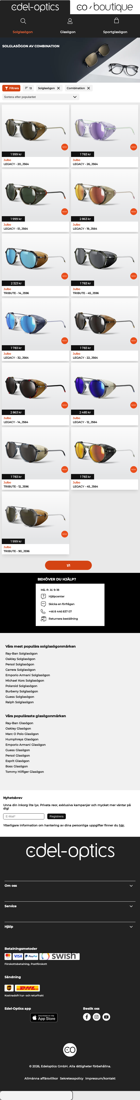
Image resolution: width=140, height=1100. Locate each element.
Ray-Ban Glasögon (19, 723)
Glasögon (68, 32)
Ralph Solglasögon (19, 702)
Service (69, 906)
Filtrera (11, 88)
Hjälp (69, 927)
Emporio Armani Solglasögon (27, 675)
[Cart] (116, 21)
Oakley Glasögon (18, 728)
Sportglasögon (115, 32)
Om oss (69, 886)
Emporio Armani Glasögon (25, 744)
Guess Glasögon (17, 750)
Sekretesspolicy (71, 1078)
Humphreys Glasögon (21, 739)
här (121, 825)
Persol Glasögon (17, 755)
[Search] (23, 21)
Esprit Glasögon (17, 761)
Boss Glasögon (16, 766)
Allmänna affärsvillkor (41, 1078)
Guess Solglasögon (19, 697)
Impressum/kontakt (100, 1078)
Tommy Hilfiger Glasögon (24, 771)
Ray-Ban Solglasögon (21, 653)
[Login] (70, 21)
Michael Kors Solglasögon (24, 680)
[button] (35, 7)
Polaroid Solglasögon (21, 686)
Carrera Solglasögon (20, 669)
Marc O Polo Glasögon (22, 734)
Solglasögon (23, 32)
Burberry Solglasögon (21, 691)
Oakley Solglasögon (20, 659)
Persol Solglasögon (19, 664)
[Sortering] (41, 97)
